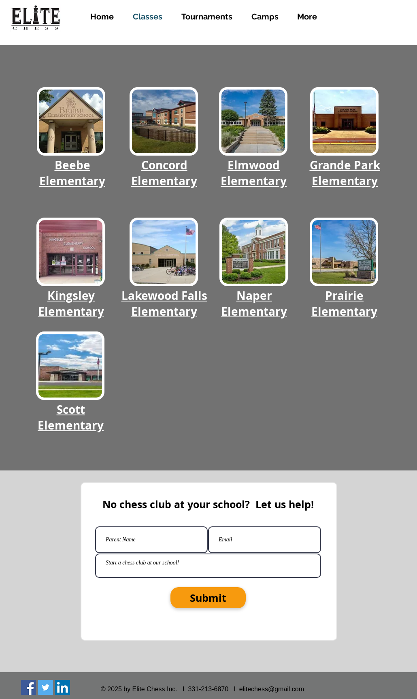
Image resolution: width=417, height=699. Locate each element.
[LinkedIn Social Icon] (62, 687)
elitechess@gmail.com (271, 689)
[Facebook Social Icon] (28, 687)
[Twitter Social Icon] (45, 687)
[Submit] (208, 597)
